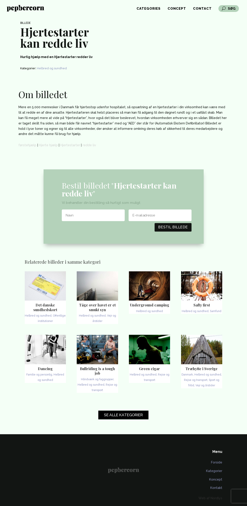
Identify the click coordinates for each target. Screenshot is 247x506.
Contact (202, 9)
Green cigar (149, 368)
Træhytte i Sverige (202, 368)
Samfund (215, 311)
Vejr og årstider (205, 385)
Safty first (201, 305)
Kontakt (216, 488)
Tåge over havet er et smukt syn (97, 307)
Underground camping (149, 305)
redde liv (89, 145)
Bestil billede (173, 227)
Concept (177, 9)
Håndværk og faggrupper (97, 379)
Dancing (45, 368)
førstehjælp (27, 145)
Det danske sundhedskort (45, 307)
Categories (149, 9)
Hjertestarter (70, 145)
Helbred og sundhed (52, 68)
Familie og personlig (39, 374)
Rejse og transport (195, 380)
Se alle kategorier (123, 415)
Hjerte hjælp (48, 145)
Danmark (187, 374)
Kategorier (214, 471)
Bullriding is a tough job (97, 371)
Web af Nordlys (210, 498)
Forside (216, 462)
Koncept (215, 479)
